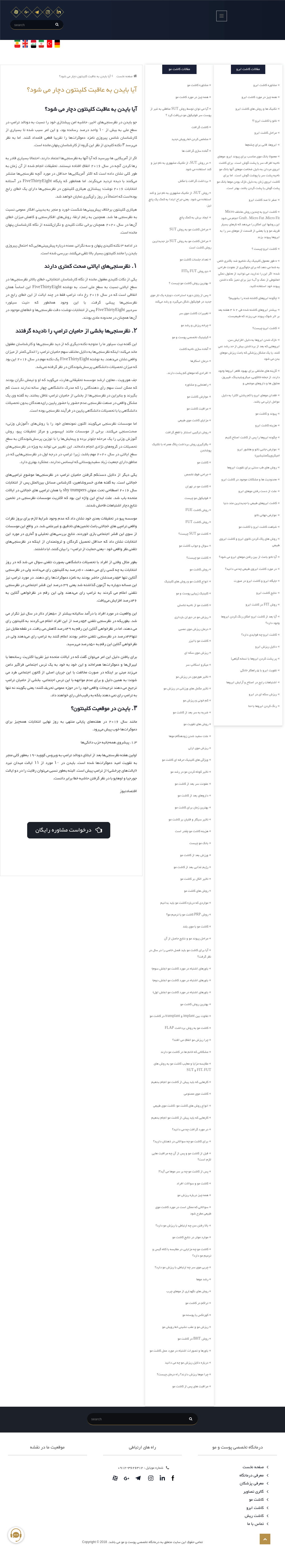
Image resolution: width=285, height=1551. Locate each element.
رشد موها (202, 1279)
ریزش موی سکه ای (196, 653)
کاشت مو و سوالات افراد (192, 1183)
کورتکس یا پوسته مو (195, 1315)
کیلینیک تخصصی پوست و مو (190, 337)
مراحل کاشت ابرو (265, 133)
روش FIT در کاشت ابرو (261, 605)
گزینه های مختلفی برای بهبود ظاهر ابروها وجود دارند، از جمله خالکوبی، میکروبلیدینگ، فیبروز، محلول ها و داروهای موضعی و (249, 377)
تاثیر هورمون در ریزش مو (192, 677)
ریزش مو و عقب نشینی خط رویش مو (185, 1327)
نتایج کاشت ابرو (266, 593)
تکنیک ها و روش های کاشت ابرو (256, 109)
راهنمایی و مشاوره (196, 385)
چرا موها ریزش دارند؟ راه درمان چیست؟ (182, 1374)
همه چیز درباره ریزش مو (192, 1195)
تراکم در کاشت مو (196, 1303)
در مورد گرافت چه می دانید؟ (190, 1129)
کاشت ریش (255, 1516)
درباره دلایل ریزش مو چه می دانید (186, 1363)
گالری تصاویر (254, 1492)
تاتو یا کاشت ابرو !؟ (264, 121)
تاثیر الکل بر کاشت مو (194, 879)
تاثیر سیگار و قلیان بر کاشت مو (188, 819)
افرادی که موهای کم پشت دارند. (187, 373)
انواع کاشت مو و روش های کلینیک (186, 581)
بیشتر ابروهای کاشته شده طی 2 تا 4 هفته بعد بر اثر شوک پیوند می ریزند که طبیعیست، (249, 313)
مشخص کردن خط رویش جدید (190, 139)
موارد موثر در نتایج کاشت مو (190, 1237)
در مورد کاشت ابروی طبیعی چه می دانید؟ (251, 569)
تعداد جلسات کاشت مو (194, 260)
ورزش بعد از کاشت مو (194, 855)
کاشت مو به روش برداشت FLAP (186, 1028)
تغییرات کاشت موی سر (193, 313)
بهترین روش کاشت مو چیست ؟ (188, 283)
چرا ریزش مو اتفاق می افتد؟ (190, 1040)
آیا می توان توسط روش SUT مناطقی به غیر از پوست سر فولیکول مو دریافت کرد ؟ (180, 112)
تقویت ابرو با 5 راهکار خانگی (258, 670)
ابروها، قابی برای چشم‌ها (261, 145)
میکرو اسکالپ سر (197, 665)
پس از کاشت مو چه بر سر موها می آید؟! (183, 1171)
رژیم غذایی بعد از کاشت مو (191, 867)
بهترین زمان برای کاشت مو (191, 808)
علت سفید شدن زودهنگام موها (188, 736)
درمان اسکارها (199, 361)
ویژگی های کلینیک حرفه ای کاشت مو (185, 760)
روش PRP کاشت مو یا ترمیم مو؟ (187, 915)
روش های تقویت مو (196, 724)
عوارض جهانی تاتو (265, 515)
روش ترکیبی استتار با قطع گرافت (186, 432)
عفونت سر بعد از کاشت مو (191, 784)
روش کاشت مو (199, 569)
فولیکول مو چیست (196, 498)
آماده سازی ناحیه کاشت (193, 349)
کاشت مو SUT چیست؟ (193, 534)
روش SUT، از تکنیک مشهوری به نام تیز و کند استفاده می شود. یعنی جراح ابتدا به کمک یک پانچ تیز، (180, 199)
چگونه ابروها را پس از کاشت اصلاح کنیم (251, 437)
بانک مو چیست (198, 843)
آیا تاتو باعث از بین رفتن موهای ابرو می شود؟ (248, 557)
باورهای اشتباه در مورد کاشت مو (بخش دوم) (180, 980)
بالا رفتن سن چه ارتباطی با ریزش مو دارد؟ (182, 1226)
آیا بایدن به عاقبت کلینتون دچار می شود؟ (86, 76)
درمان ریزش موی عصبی (193, 629)
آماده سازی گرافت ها (195, 151)
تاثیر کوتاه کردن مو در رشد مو (189, 772)
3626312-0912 (130, 1468)
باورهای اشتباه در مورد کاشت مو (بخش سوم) (180, 969)
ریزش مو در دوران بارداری (191, 617)
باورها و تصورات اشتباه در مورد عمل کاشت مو (179, 1351)
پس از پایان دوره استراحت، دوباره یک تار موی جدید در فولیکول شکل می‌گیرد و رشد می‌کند (180, 298)
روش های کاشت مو (196, 891)
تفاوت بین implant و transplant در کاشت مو (179, 1016)
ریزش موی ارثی (198, 748)
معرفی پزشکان (253, 1483)
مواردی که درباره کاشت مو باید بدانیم (184, 903)
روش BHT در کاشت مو (193, 1339)
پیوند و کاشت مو (266, 414)
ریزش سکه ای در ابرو (263, 694)
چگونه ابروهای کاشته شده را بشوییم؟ (253, 298)
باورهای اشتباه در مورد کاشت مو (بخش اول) (180, 992)
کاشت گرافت (200, 127)
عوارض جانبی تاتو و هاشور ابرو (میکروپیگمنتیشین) (258, 453)
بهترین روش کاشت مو (194, 1004)
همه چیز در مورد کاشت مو (192, 97)
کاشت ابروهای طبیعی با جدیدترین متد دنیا (250, 503)
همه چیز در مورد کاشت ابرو (259, 97)
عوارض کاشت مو (197, 397)
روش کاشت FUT (196, 522)
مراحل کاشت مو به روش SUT (188, 229)
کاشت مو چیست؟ (197, 558)
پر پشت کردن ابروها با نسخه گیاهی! (254, 659)
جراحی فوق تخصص (196, 474)
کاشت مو (202, 462)
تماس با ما (256, 1524)
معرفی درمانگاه (252, 1475)
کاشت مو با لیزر (198, 641)
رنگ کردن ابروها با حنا (262, 706)
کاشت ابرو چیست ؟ (264, 249)
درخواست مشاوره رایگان (68, 829)
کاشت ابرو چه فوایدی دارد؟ (259, 635)
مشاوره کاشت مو (197, 85)
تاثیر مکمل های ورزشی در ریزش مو (186, 688)
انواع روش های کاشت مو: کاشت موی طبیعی (180, 1106)
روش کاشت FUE (196, 510)
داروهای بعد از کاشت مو (193, 796)
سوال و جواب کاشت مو (193, 546)
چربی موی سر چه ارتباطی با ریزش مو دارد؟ (181, 1267)
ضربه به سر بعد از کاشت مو (190, 712)
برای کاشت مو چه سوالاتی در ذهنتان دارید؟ (180, 1141)
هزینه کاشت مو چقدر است (191, 831)
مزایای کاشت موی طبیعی (193, 420)
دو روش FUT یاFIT (194, 271)
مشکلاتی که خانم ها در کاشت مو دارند (184, 1052)
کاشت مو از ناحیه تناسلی (192, 605)
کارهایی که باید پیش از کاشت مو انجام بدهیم (179, 1082)
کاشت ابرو (256, 1508)
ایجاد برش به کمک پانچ (193, 217)
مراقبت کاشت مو (197, 409)
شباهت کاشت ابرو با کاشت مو (258, 527)
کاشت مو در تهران (196, 486)
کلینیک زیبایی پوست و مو (192, 593)
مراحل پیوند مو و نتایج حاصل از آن (186, 939)
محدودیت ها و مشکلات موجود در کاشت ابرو (249, 479)
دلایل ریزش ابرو (266, 647)
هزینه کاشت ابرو (266, 425)
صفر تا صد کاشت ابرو (263, 200)
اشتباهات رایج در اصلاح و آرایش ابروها (251, 682)
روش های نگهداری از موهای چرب (187, 1291)
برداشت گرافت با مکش (193, 181)
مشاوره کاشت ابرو (265, 85)
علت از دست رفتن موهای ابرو (257, 491)
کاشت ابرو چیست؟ (265, 328)
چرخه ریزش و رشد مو (194, 325)
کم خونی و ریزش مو (195, 700)
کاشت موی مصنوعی (196, 1094)
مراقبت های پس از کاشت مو (190, 1386)
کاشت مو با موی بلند (195, 927)
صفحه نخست (126, 76)
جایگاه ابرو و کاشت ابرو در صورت (255, 581)
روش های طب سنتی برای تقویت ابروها (252, 467)
